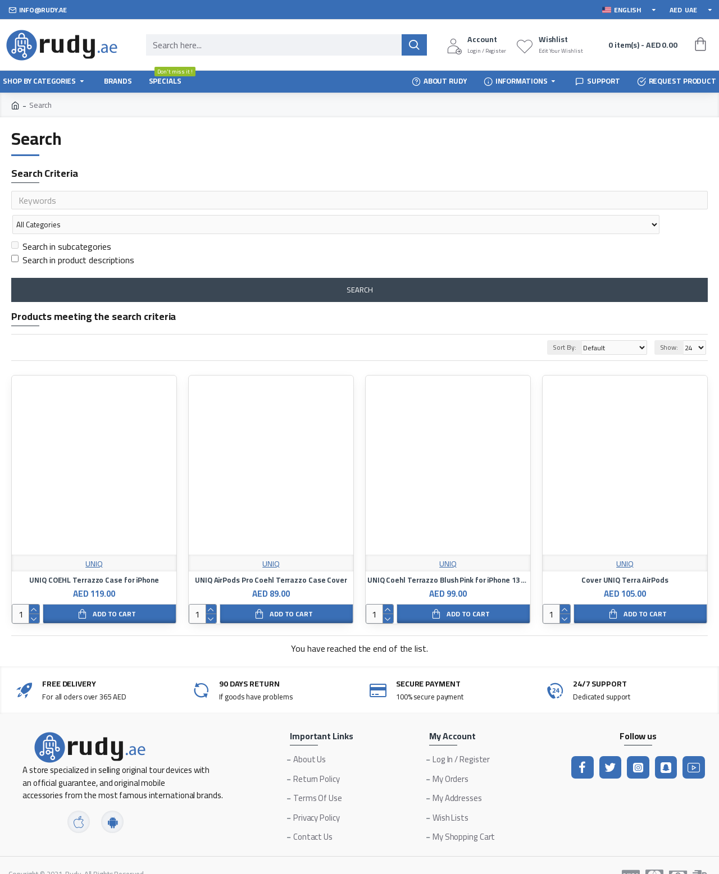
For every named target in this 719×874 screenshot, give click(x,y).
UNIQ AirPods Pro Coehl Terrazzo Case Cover (271, 558)
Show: (669, 325)
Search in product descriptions (72, 238)
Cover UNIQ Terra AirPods (624, 558)
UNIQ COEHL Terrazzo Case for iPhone (94, 558)
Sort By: (561, 325)
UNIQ (94, 542)
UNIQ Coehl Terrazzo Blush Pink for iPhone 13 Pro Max (448, 558)
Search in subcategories (61, 224)
